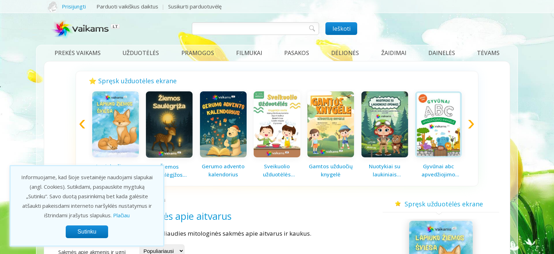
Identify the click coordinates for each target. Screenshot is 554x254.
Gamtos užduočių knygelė (331, 170)
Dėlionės (345, 53)
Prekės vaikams (77, 53)
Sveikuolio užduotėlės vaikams (277, 170)
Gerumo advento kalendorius (223, 170)
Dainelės (441, 53)
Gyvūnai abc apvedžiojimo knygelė (438, 170)
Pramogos (197, 53)
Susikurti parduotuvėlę (195, 6)
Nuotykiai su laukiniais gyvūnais (384, 170)
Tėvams (488, 53)
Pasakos (296, 53)
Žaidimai (393, 53)
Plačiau (121, 215)
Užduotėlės (141, 53)
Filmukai (249, 53)
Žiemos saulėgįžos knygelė (169, 171)
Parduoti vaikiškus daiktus (127, 6)
